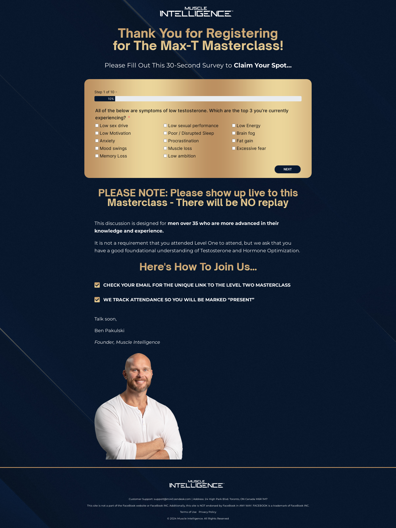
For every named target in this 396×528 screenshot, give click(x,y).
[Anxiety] (96, 140)
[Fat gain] (233, 140)
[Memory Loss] (96, 155)
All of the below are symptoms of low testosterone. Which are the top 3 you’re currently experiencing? (191, 114)
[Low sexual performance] (165, 125)
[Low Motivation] (96, 133)
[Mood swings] (96, 148)
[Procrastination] (165, 140)
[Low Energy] (233, 125)
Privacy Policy (207, 512)
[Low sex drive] (96, 125)
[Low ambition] (165, 155)
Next (288, 169)
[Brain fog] (233, 133)
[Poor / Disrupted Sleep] (165, 133)
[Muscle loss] (165, 148)
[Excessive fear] (233, 148)
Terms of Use (188, 512)
